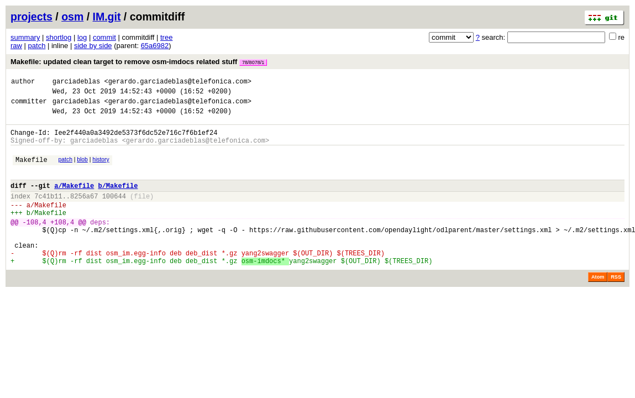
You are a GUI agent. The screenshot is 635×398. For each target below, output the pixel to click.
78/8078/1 (253, 62)
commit (104, 37)
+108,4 (62, 243)
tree (166, 37)
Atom (597, 307)
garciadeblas (76, 82)
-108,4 (34, 243)
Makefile (31, 171)
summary (25, 37)
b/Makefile (118, 200)
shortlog (58, 37)
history (100, 169)
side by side (93, 45)
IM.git (107, 17)
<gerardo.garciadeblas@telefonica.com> (177, 82)
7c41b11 (48, 212)
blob (82, 169)
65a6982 (155, 45)
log (82, 37)
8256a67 (84, 212)
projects (32, 17)
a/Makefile (74, 200)
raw (16, 45)
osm (72, 17)
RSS (616, 307)
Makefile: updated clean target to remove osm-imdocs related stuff (139, 61)
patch (37, 45)
